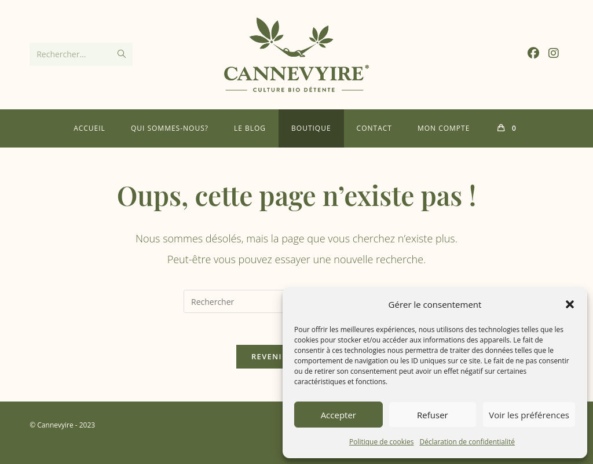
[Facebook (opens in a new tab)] (533, 53)
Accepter (338, 415)
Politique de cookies (381, 442)
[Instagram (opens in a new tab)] (553, 53)
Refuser (432, 415)
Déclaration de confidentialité (467, 442)
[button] (570, 304)
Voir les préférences (529, 415)
